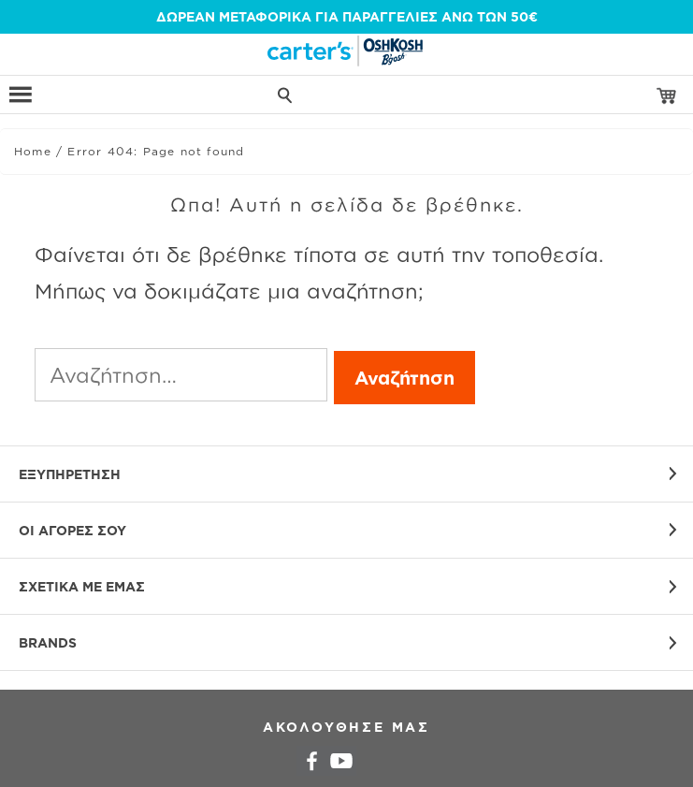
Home (32, 151)
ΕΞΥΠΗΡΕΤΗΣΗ (70, 474)
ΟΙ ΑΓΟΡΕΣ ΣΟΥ (72, 530)
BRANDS (48, 642)
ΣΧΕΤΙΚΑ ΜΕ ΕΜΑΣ (82, 586)
